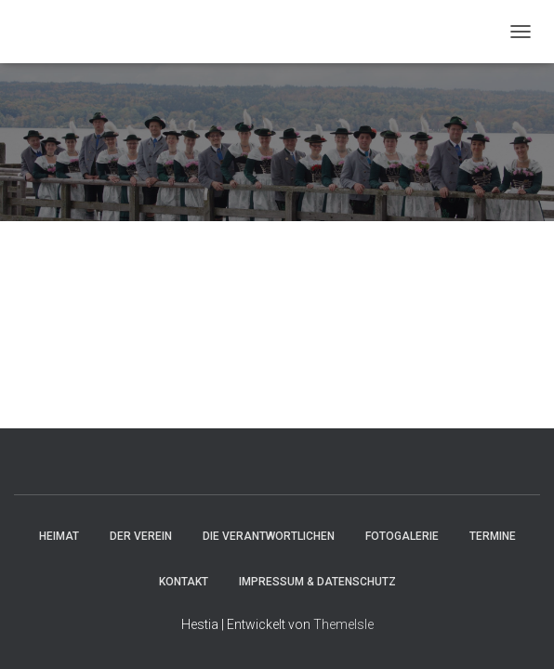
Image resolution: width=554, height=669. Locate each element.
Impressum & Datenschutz (317, 581)
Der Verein (141, 536)
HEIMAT (59, 536)
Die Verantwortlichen (269, 536)
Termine (492, 536)
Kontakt (183, 581)
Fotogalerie (402, 536)
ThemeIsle (343, 624)
